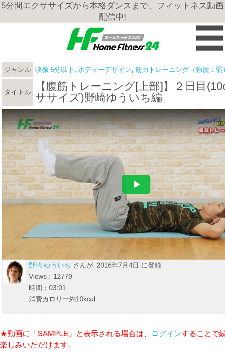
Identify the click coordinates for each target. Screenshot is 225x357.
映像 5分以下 (54, 69)
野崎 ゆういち (50, 265)
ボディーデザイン (105, 69)
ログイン (166, 333)
